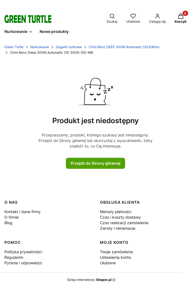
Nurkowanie (39, 47)
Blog (8, 222)
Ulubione (108, 262)
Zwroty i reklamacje (117, 228)
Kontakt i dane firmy (22, 211)
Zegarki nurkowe (69, 47)
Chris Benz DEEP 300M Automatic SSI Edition (124, 47)
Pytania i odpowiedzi (23, 262)
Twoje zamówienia (116, 251)
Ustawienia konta (115, 257)
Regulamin (13, 257)
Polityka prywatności (23, 251)
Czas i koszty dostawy (120, 217)
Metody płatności (115, 211)
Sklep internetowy (89, 280)
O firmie (11, 217)
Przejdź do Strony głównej (95, 163)
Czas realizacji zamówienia (124, 222)
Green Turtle (14, 47)
